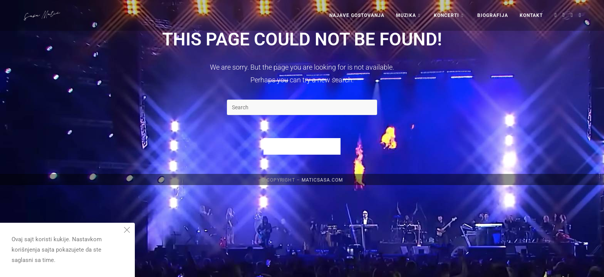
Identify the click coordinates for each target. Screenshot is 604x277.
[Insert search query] (302, 107)
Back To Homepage (302, 146)
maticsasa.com (322, 272)
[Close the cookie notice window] (127, 231)
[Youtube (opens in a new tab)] (580, 15)
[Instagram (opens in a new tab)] (572, 15)
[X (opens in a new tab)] (556, 15)
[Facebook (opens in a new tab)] (564, 15)
